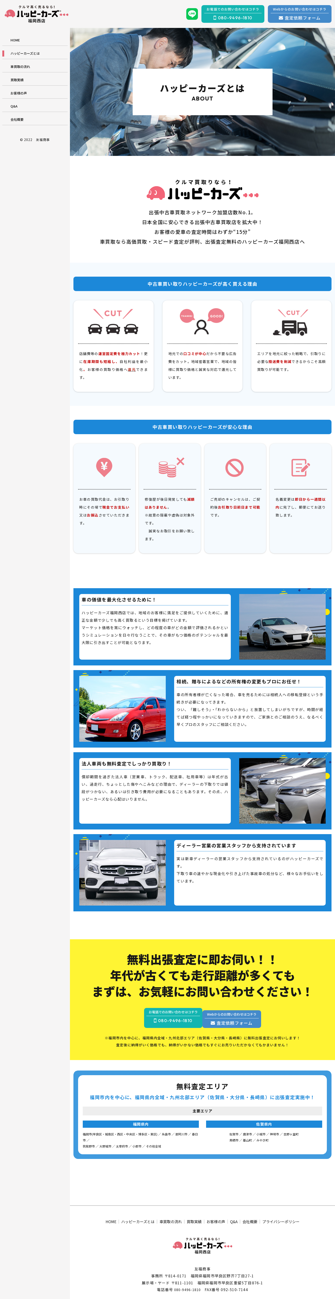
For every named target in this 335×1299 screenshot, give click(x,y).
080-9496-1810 (187, 1290)
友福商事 (43, 139)
